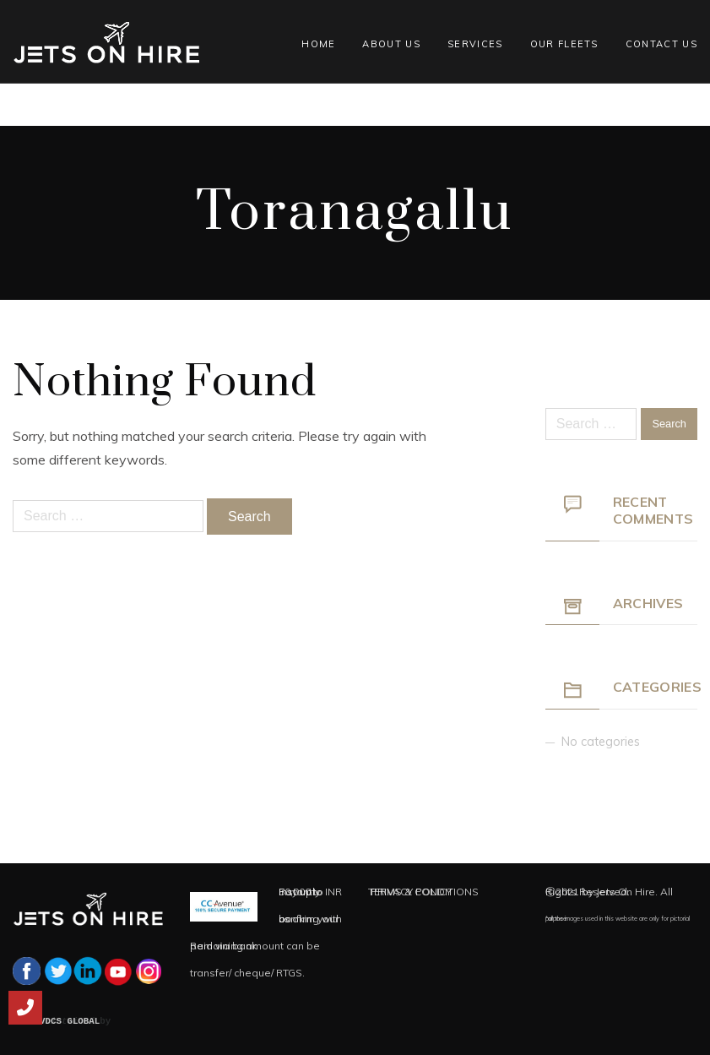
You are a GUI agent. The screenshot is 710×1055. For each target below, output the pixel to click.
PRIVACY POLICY (411, 891)
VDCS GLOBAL (70, 1021)
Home (318, 44)
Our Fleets (564, 44)
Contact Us (661, 44)
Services (475, 44)
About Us (391, 44)
